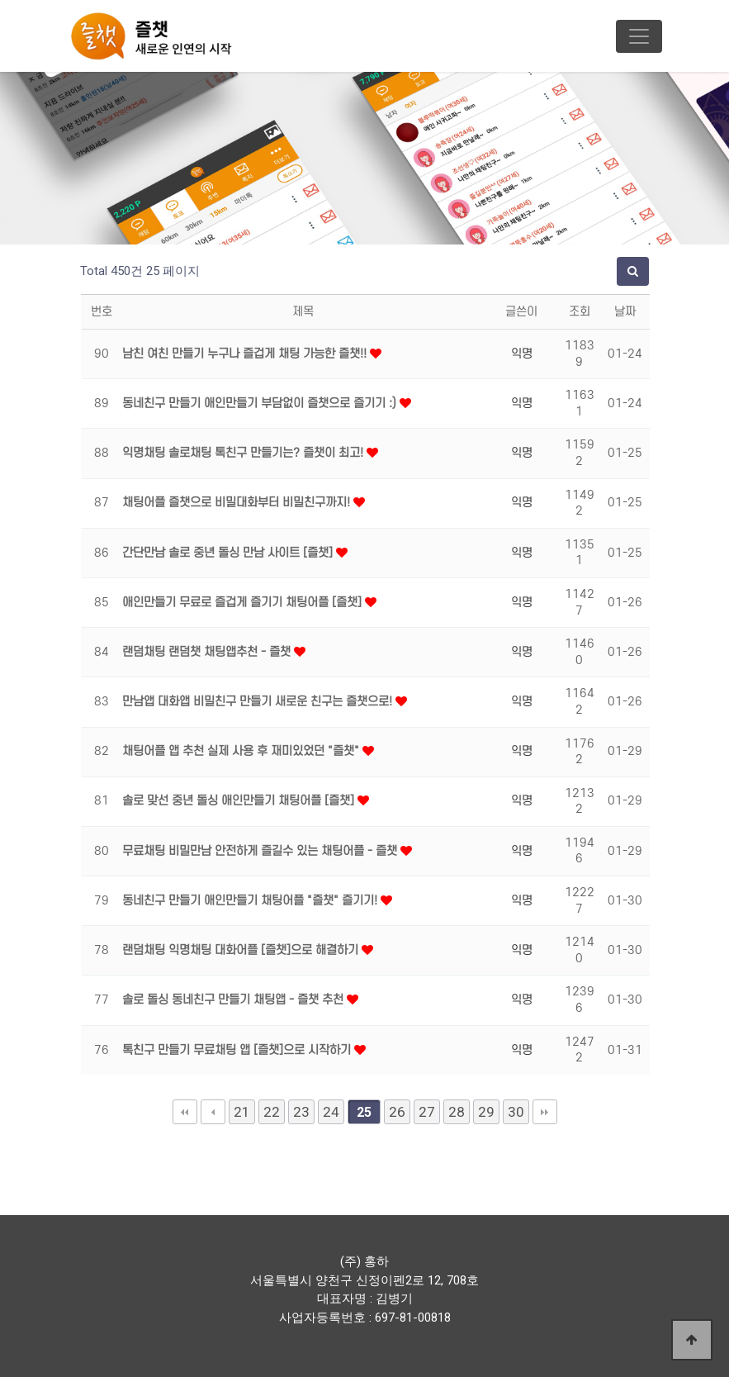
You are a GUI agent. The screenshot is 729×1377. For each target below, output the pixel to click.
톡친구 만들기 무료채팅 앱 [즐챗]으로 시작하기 (238, 1050)
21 (242, 1112)
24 (331, 1112)
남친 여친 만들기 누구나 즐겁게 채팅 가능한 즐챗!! (246, 354)
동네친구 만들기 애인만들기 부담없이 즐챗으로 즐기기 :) (261, 403)
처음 (185, 1111)
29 (486, 1112)
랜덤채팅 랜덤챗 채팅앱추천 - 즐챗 (208, 652)
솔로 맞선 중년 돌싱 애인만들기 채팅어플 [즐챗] (239, 801)
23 (301, 1112)
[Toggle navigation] (639, 36)
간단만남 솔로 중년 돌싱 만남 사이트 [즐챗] (229, 553)
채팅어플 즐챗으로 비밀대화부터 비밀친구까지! (237, 503)
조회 (579, 312)
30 (516, 1112)
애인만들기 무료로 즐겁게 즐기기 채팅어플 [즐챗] (243, 603)
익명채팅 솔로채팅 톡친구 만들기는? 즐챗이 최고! (244, 453)
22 (271, 1112)
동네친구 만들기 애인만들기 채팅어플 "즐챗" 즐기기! (251, 901)
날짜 (625, 312)
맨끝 (545, 1111)
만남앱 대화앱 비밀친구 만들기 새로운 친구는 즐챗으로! (258, 702)
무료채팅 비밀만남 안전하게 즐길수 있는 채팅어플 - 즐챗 (261, 851)
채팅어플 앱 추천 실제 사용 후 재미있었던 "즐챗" (242, 751)
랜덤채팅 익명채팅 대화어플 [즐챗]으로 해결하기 (242, 950)
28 (456, 1112)
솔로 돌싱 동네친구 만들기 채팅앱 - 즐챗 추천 (234, 1000)
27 (427, 1112)
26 (397, 1112)
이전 (213, 1111)
